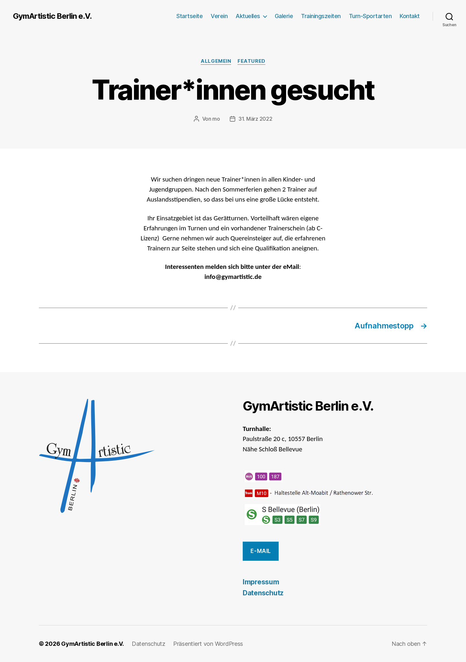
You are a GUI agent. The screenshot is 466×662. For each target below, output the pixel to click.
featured (251, 61)
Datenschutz (263, 593)
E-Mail (260, 551)
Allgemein (216, 61)
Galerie (284, 16)
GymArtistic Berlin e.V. (52, 16)
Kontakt (410, 16)
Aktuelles (248, 16)
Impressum (261, 582)
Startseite (189, 16)
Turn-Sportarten (370, 16)
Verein (219, 16)
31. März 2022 (255, 119)
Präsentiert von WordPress (208, 643)
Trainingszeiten (321, 16)
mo (216, 119)
